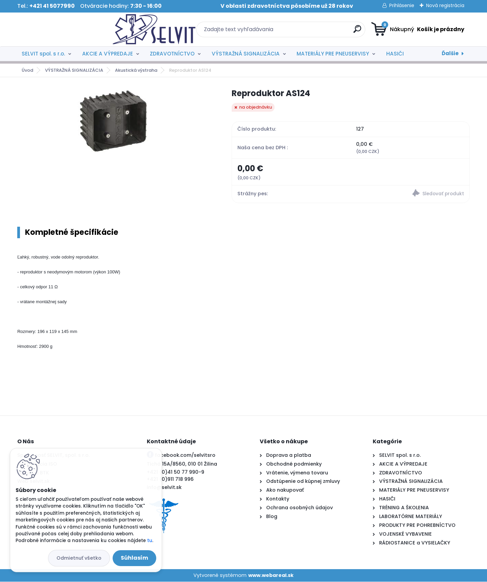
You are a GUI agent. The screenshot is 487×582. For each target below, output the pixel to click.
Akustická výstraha (136, 70)
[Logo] (58, 29)
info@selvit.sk (164, 487)
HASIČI (395, 53)
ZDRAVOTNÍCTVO (172, 53)
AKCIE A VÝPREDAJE (107, 53)
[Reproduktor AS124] (114, 120)
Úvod (27, 70)
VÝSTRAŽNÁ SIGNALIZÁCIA (246, 53)
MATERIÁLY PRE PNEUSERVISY (333, 53)
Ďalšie (450, 53)
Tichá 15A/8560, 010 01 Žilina (182, 464)
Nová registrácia (445, 5)
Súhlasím (134, 558)
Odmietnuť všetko (78, 558)
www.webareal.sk (271, 575)
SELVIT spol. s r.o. (43, 53)
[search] (310, 31)
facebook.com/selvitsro (185, 455)
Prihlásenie (401, 5)
